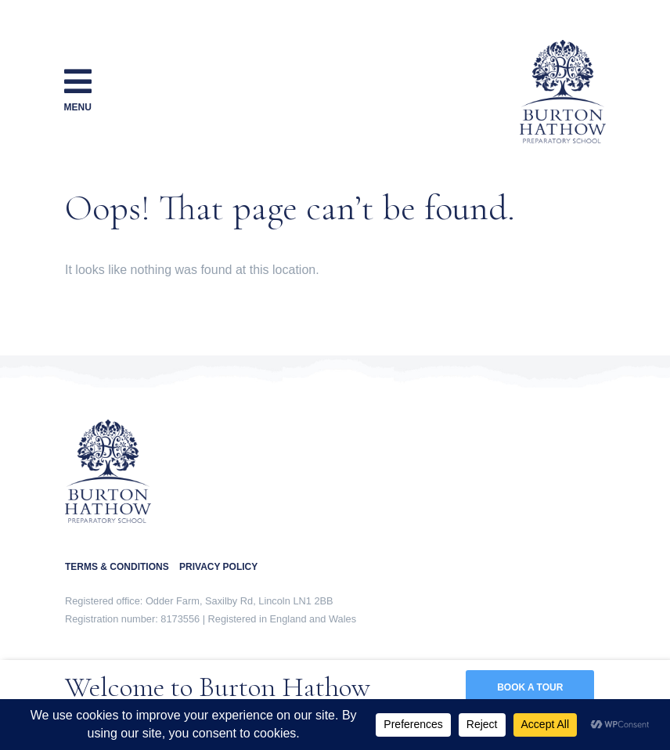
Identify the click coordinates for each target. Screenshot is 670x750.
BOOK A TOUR (530, 687)
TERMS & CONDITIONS (122, 566)
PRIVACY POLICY (218, 566)
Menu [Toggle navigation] (78, 89)
